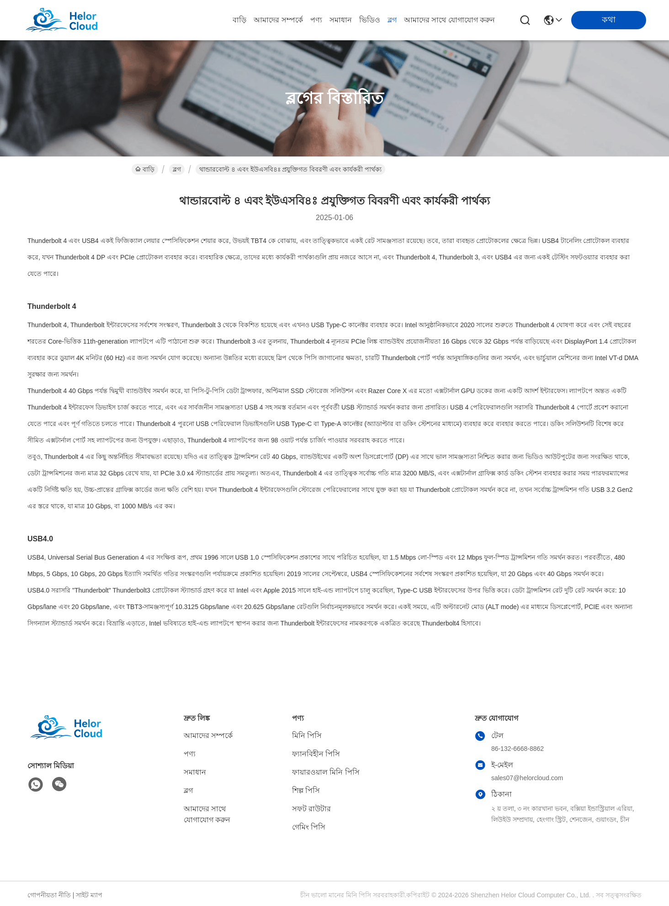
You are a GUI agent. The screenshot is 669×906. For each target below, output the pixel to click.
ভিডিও (369, 20)
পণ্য (316, 20)
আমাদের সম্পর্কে (278, 20)
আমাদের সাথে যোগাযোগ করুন (449, 20)
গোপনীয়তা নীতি (49, 895)
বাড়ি (239, 20)
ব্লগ (392, 20)
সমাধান (340, 20)
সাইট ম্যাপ (89, 895)
